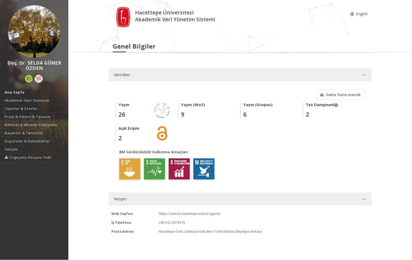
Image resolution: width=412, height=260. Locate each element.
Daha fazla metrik (340, 94)
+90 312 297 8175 (172, 222)
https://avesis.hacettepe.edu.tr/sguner (190, 213)
